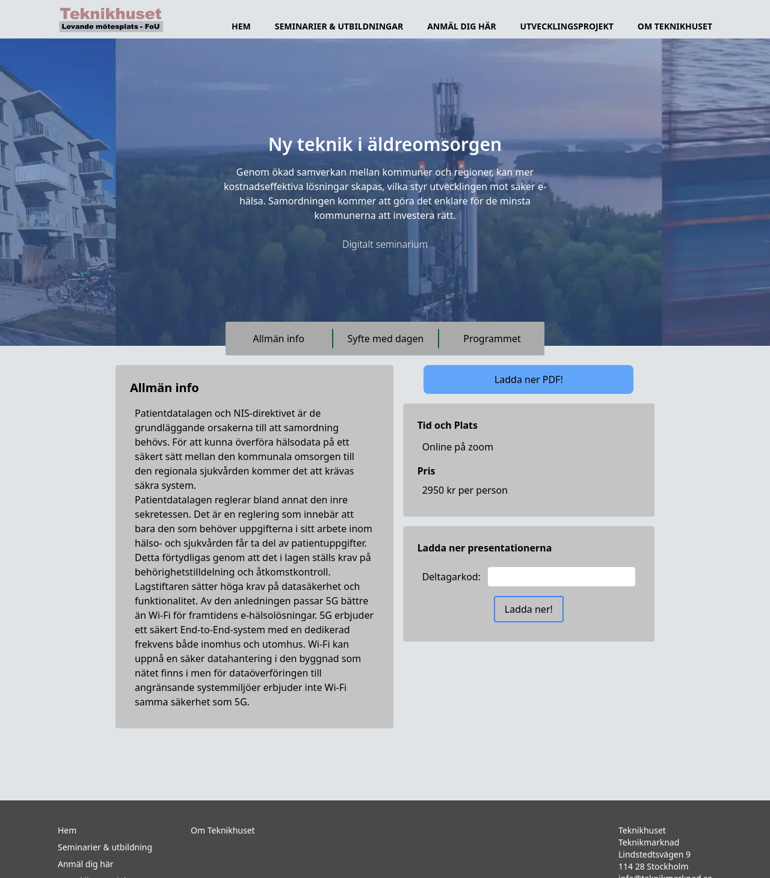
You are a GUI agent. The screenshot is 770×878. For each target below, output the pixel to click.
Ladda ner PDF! (528, 379)
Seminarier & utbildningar (339, 26)
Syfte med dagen (386, 338)
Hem (241, 26)
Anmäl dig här (461, 26)
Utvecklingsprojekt (567, 26)
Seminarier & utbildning (105, 847)
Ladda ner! (529, 609)
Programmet (491, 338)
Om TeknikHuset (675, 26)
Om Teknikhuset (223, 830)
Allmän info (278, 338)
